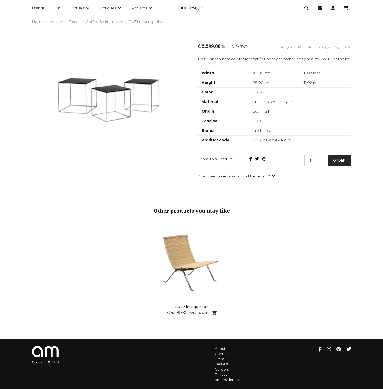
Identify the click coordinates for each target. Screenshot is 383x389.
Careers (222, 369)
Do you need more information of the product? (236, 176)
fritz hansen (263, 130)
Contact (222, 353)
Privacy (221, 374)
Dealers (221, 364)
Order (339, 160)
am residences (227, 380)
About (220, 348)
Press (219, 359)
